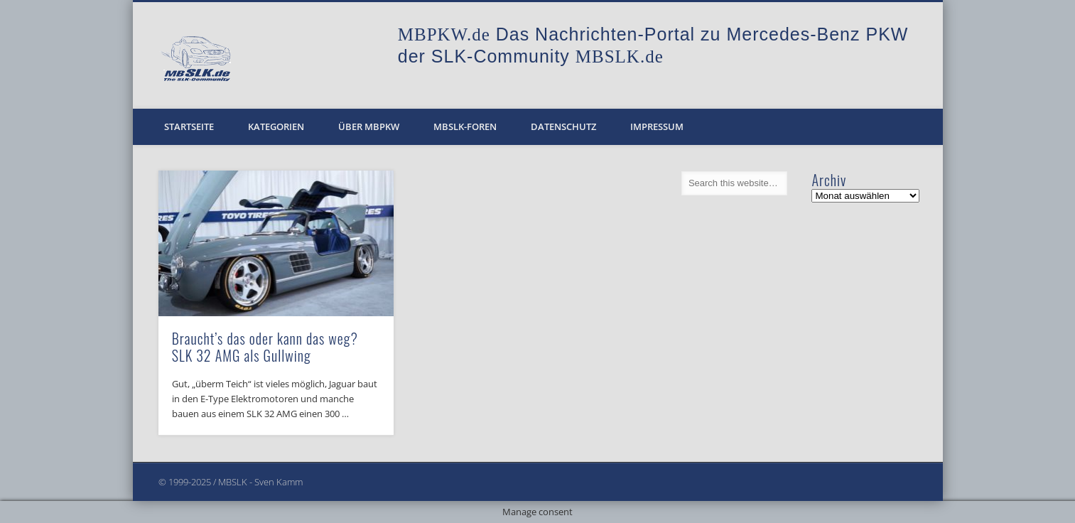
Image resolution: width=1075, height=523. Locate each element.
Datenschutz (563, 126)
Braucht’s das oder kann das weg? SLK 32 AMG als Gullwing (265, 347)
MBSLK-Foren (465, 126)
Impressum (657, 126)
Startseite (189, 126)
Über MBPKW (368, 126)
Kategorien (276, 126)
